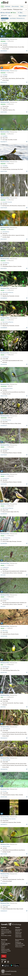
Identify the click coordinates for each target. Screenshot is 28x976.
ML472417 (3, 606)
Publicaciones (18, 935)
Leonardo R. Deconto (7, 202)
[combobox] (14, 9)
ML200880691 (4, 298)
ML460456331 (4, 910)
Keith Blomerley (5, 666)
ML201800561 (4, 50)
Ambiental (7, 6)
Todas (21, 6)
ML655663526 (4, 769)
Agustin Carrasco (6, 846)
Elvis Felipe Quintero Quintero (9, 818)
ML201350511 (4, 239)
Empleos (3, 947)
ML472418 (3, 575)
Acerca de (4, 940)
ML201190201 (4, 454)
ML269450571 (4, 425)
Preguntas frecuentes (6, 950)
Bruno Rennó (5, 875)
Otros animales (15, 6)
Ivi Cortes (4, 791)
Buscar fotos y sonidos (6, 935)
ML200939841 (4, 543)
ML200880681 (4, 327)
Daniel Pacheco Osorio (7, 388)
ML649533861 (4, 796)
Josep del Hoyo (5, 231)
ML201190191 (4, 268)
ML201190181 (4, 484)
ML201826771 (4, 141)
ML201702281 (4, 207)
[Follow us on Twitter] (5, 962)
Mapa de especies (5, 929)
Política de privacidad (20, 945)
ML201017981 (4, 672)
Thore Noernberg (6, 537)
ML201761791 (4, 82)
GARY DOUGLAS (6, 728)
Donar (3, 956)
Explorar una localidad (6, 931)
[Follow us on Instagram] (8, 962)
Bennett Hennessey (6, 420)
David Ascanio (5, 357)
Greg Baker (4, 43)
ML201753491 (4, 171)
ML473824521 (4, 883)
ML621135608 (4, 853)
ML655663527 (4, 738)
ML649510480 (4, 636)
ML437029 (3, 706)
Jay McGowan (5, 567)
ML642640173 (4, 824)
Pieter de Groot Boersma (7, 292)
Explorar (3, 927)
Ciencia (17, 927)
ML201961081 (4, 364)
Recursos (3, 941)
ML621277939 (4, 395)
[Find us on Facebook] (2, 962)
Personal (3, 946)
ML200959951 (4, 513)
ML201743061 (4, 112)
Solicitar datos (18, 936)
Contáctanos (4, 952)
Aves (2, 6)
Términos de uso (18, 946)
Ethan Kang (4, 630)
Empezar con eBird (5, 949)
